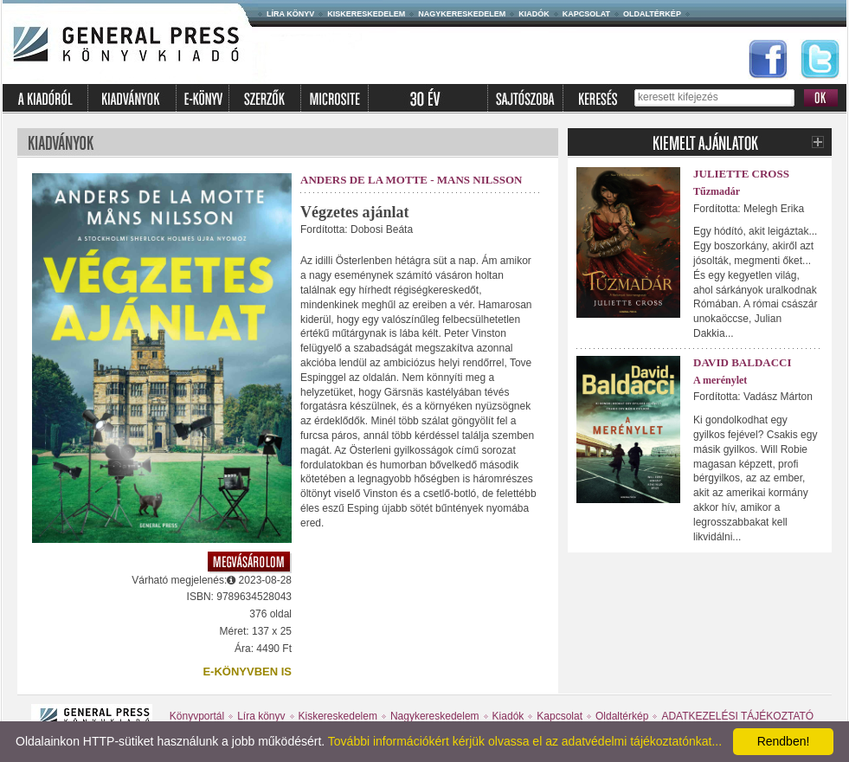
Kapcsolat (586, 14)
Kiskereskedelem (366, 14)
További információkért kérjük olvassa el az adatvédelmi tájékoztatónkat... (525, 741)
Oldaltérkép (652, 14)
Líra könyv (290, 14)
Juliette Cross (741, 173)
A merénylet (720, 380)
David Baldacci (742, 362)
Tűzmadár (716, 191)
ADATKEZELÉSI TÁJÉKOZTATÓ (737, 716)
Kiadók (534, 14)
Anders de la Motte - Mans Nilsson (411, 179)
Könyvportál (197, 716)
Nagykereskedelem (461, 14)
